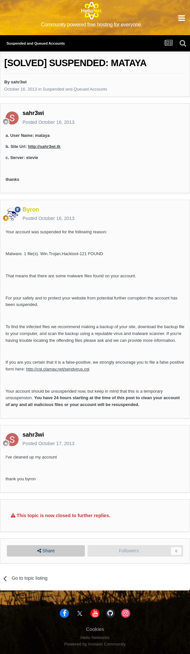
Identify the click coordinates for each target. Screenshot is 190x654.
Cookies (95, 629)
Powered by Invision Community (95, 644)
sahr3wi (18, 82)
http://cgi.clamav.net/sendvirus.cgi (57, 369)
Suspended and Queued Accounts (75, 89)
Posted (48, 122)
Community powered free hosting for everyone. (91, 24)
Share (46, 550)
